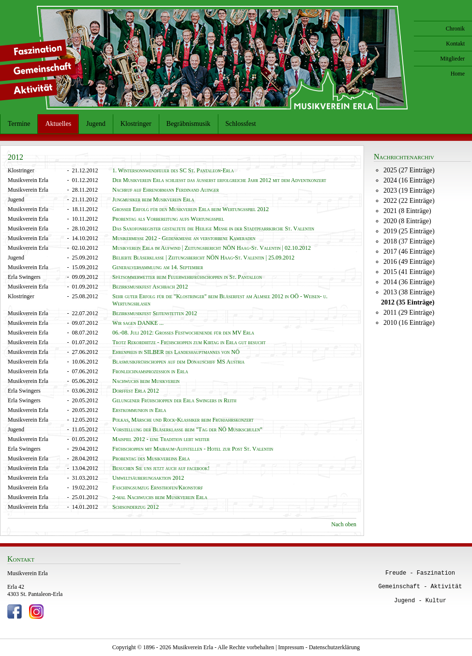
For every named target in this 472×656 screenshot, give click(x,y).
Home (458, 73)
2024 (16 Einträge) (409, 180)
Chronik (455, 28)
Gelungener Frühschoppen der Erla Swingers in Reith (174, 400)
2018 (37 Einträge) (409, 241)
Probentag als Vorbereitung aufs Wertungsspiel (168, 218)
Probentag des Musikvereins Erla (151, 458)
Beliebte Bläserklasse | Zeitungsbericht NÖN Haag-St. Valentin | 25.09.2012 (203, 257)
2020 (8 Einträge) (407, 221)
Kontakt (455, 43)
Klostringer (136, 123)
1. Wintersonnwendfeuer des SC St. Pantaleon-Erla (173, 170)
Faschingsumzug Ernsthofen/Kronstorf (157, 487)
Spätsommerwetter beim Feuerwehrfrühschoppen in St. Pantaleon (187, 277)
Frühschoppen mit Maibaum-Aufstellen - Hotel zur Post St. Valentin (192, 448)
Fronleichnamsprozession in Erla (150, 371)
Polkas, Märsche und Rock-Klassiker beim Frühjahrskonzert (183, 419)
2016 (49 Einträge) (409, 261)
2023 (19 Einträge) (409, 190)
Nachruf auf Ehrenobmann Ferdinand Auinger (165, 189)
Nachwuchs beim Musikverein (146, 381)
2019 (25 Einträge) (409, 231)
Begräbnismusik (189, 123)
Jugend (96, 123)
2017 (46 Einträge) (409, 251)
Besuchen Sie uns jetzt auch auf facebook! (161, 468)
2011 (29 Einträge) (408, 312)
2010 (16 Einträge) (409, 322)
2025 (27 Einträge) (409, 170)
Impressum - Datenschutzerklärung (319, 647)
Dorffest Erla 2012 (135, 390)
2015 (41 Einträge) (409, 271)
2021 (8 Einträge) (407, 210)
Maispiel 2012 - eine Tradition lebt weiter (161, 439)
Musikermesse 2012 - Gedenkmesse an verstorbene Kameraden (184, 238)
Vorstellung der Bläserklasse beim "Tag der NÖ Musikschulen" (187, 429)
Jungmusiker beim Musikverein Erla (153, 199)
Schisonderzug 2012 (135, 506)
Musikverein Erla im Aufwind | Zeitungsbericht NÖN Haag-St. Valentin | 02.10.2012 (211, 247)
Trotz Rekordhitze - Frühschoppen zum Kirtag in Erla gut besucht (189, 342)
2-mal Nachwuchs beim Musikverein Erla (159, 497)
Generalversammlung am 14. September (157, 267)
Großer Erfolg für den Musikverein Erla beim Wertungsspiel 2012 (190, 209)
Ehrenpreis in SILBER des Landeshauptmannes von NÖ (176, 352)
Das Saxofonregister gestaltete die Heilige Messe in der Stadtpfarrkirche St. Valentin (213, 228)
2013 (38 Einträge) (409, 292)
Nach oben (343, 524)
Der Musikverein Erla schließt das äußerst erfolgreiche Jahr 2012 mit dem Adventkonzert (219, 180)
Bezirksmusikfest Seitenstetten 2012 (154, 313)
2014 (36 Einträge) (409, 282)
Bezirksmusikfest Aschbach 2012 (150, 286)
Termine (19, 123)
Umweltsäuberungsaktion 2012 (148, 477)
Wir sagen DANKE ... (138, 323)
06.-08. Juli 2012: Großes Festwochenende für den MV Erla (183, 332)
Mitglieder (452, 58)
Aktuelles (58, 123)
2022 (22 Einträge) (409, 200)
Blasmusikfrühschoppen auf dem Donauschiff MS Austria (178, 361)
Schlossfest (241, 123)
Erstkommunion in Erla (139, 410)
